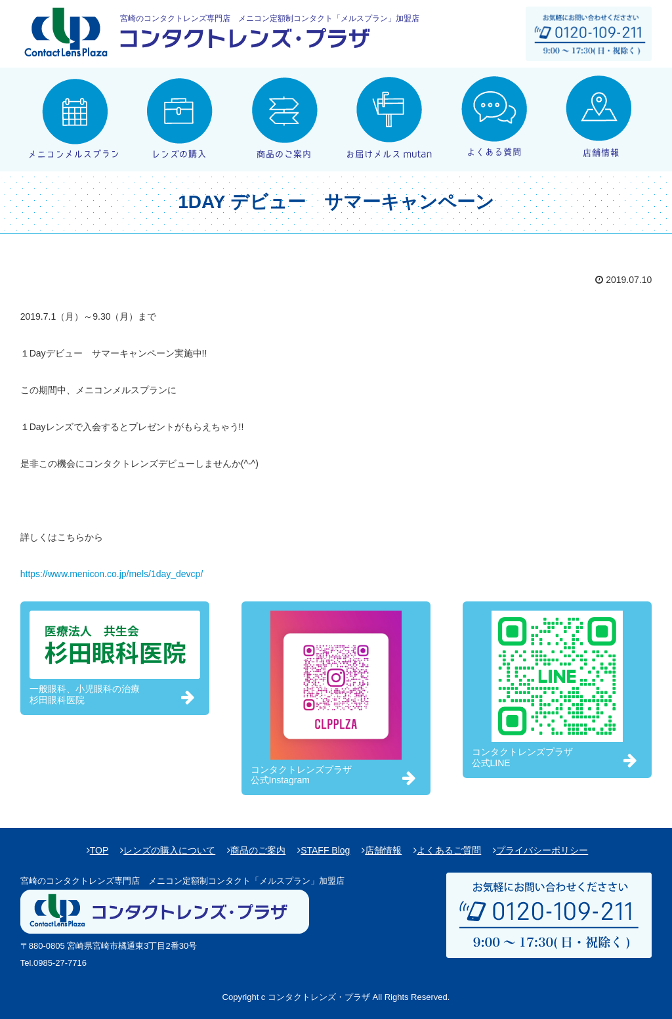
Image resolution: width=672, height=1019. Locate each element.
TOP (99, 850)
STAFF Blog (325, 850)
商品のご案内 (257, 850)
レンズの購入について (169, 850)
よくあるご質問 (449, 850)
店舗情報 (383, 850)
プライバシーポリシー (542, 850)
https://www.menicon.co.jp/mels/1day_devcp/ (111, 574)
